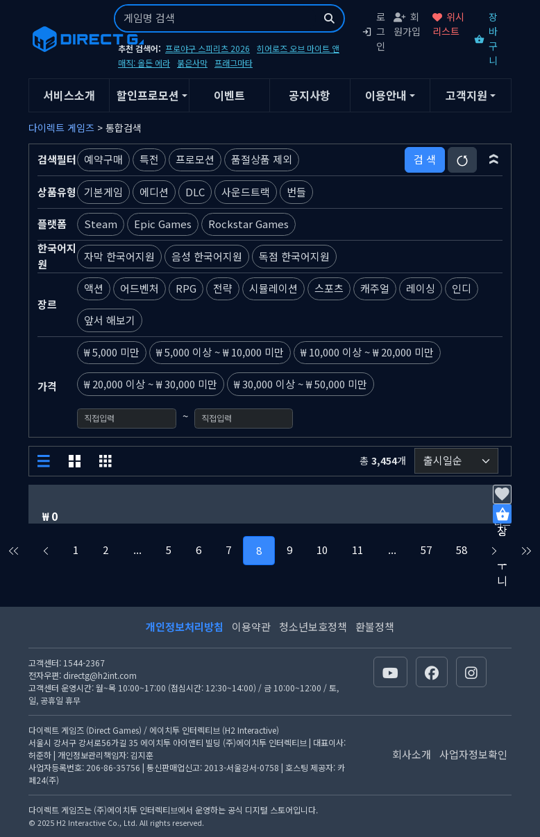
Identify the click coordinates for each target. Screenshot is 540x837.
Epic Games (163, 223)
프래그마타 (233, 63)
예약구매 (103, 159)
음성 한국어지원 (206, 256)
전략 (223, 288)
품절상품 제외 (261, 159)
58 (461, 549)
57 (426, 549)
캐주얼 (374, 288)
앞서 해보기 (109, 320)
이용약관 (251, 626)
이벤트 (229, 95)
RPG (186, 288)
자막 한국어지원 (119, 256)
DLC (195, 191)
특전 (149, 159)
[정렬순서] (456, 461)
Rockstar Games (248, 223)
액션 (93, 288)
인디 (461, 288)
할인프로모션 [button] (148, 95)
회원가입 (407, 24)
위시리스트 (448, 24)
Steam (100, 223)
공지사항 (309, 95)
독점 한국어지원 (294, 256)
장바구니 (486, 38)
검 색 (425, 159)
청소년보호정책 (313, 626)
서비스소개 (69, 95)
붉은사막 (192, 63)
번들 (296, 191)
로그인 (373, 31)
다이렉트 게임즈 (61, 128)
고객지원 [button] (466, 95)
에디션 (154, 191)
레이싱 (420, 288)
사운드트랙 (245, 191)
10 (322, 549)
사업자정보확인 (473, 754)
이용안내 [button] (386, 95)
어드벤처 (139, 288)
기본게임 (103, 191)
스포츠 (329, 288)
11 (357, 549)
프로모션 (195, 159)
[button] (493, 159)
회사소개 (411, 754)
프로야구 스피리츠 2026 (207, 48)
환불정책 (374, 626)
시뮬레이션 (273, 288)
